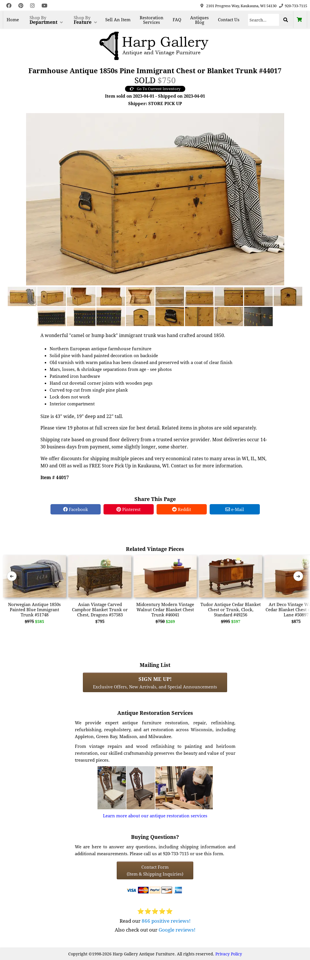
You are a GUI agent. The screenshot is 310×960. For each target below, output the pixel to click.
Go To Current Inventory (155, 88)
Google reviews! (177, 929)
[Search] (263, 20)
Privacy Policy (228, 954)
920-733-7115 (296, 5)
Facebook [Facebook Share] (75, 509)
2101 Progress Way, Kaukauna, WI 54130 (241, 5)
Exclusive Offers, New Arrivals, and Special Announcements (155, 682)
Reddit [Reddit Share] (181, 509)
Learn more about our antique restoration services (155, 815)
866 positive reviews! (166, 921)
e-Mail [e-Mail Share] (234, 509)
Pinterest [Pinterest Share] (128, 509)
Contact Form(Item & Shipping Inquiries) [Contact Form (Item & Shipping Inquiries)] (155, 870)
